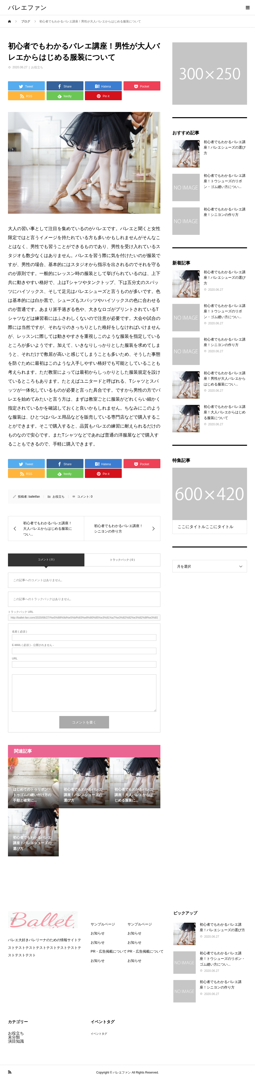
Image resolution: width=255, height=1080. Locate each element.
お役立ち (37, 67)
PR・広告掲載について (109, 951)
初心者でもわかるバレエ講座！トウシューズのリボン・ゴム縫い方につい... (225, 181)
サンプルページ (103, 924)
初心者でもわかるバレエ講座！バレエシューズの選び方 (225, 147)
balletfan (34, 496)
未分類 (14, 1037)
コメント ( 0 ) (46, 559)
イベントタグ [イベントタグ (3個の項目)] (99, 1033)
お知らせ (98, 933)
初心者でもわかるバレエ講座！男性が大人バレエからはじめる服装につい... (225, 378)
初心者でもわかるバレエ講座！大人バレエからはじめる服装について (225, 412)
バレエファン (27, 7)
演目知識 (16, 1041)
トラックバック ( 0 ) (122, 559)
